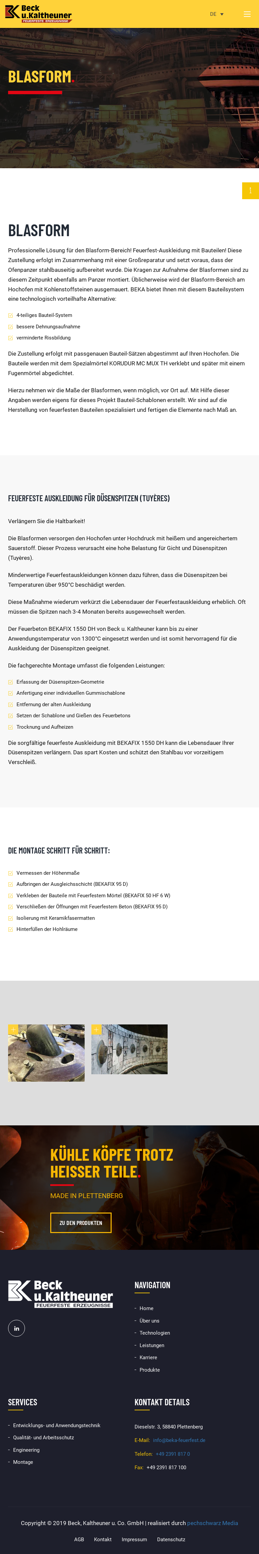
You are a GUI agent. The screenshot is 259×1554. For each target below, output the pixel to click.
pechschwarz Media (212, 1523)
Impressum (134, 1540)
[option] (129, 84)
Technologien (155, 1333)
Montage (23, 1462)
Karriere (148, 1357)
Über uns (150, 1321)
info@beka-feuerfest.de (179, 1440)
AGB (79, 1540)
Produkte (150, 1370)
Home (146, 1308)
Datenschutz (171, 1540)
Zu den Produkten (81, 1222)
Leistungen (152, 1345)
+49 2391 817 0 (173, 1454)
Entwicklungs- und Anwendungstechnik (56, 1425)
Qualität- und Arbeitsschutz (43, 1438)
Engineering (26, 1450)
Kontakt (103, 1540)
